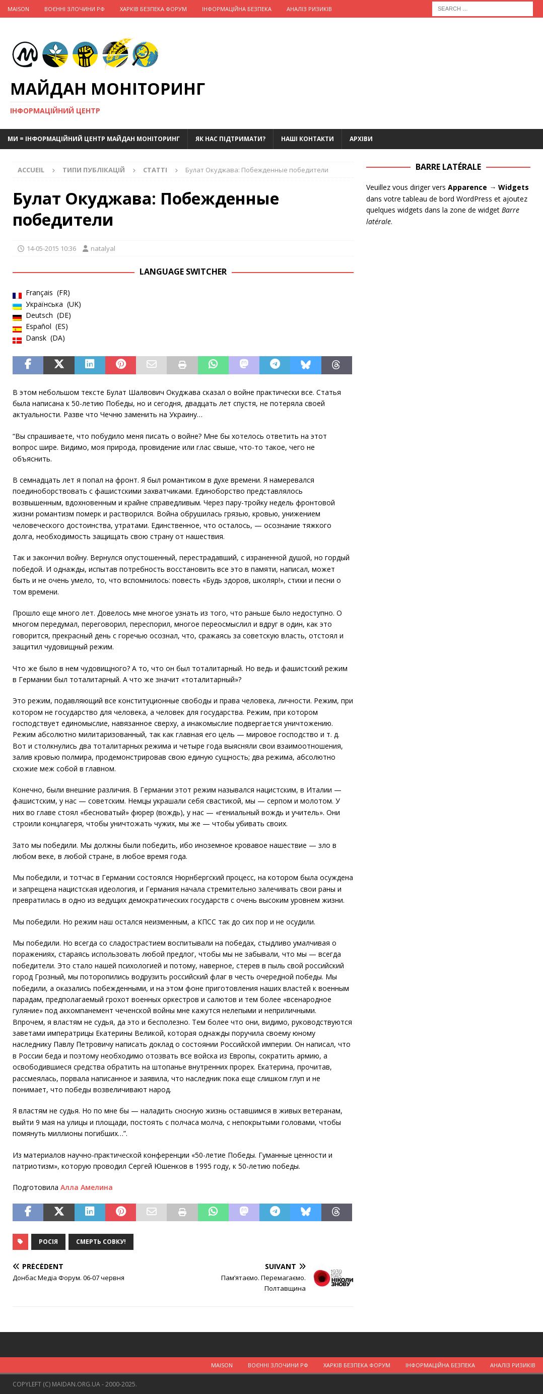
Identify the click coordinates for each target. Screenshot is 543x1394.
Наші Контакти (307, 139)
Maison (18, 9)
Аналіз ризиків (309, 9)
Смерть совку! (101, 1241)
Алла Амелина (86, 1187)
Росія (48, 1241)
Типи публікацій (93, 169)
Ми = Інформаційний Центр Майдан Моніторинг (94, 139)
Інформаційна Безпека (237, 9)
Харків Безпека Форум (153, 9)
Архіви (361, 139)
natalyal (103, 248)
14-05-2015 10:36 (51, 248)
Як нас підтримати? (230, 139)
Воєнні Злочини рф (74, 9)
